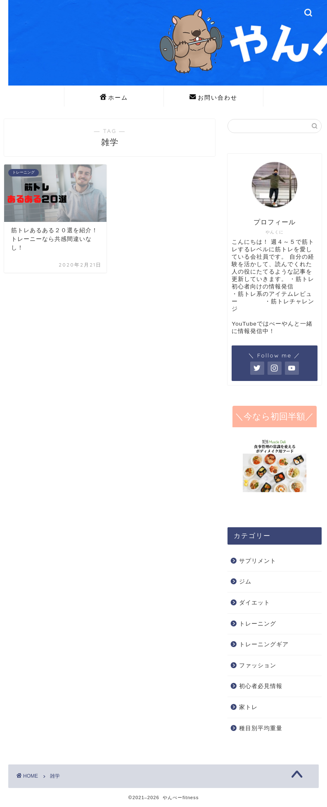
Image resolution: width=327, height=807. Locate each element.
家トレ (248, 707)
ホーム (114, 98)
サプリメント (257, 561)
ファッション (257, 665)
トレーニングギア (264, 644)
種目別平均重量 (260, 728)
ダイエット (254, 603)
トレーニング (257, 624)
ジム (245, 581)
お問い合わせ (213, 98)
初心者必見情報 (260, 686)
